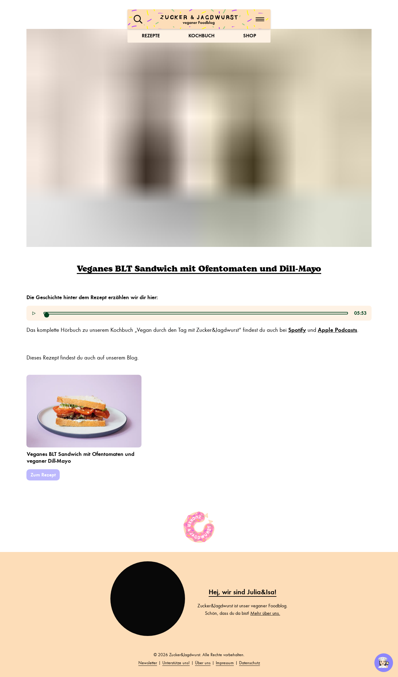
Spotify (297, 329)
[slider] (46, 315)
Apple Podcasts (337, 329)
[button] (138, 19)
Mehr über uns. (265, 613)
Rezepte (151, 36)
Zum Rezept (43, 475)
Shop (249, 36)
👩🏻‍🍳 (383, 663)
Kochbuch (201, 36)
